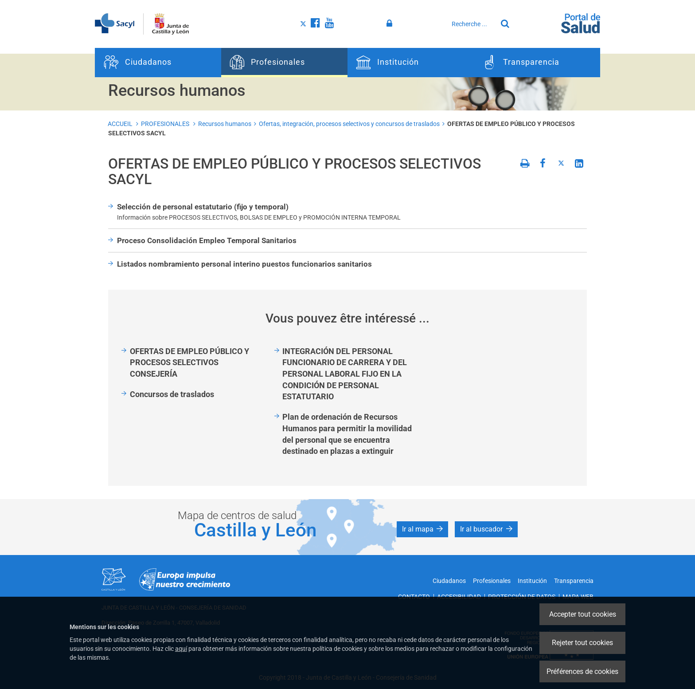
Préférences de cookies (582, 671)
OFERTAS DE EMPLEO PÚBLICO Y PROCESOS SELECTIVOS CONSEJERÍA (189, 362)
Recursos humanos (224, 123)
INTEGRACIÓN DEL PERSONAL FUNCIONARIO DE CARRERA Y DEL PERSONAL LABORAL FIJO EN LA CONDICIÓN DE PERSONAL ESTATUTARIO (344, 374)
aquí (181, 648)
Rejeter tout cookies (582, 642)
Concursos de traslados (172, 394)
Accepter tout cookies (582, 614)
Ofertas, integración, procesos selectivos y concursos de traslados (349, 123)
